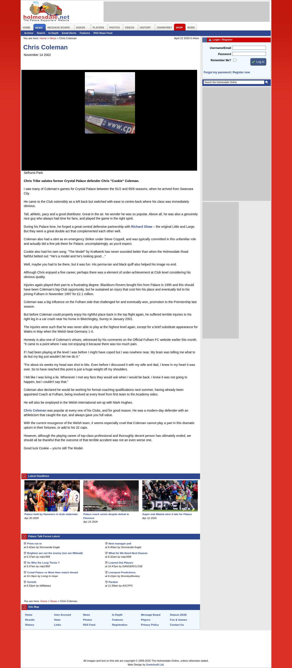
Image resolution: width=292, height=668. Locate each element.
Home (43, 38)
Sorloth (31, 582)
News (53, 38)
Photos (87, 619)
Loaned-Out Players (121, 562)
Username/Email (220, 48)
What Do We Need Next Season (128, 553)
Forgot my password (217, 72)
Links (57, 624)
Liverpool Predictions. (122, 572)
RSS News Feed (103, 33)
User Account (62, 614)
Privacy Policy (150, 624)
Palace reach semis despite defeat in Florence (111, 514)
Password (224, 54)
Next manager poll (120, 543)
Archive (28, 33)
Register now (241, 72)
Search (41, 33)
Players (145, 619)
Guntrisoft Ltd (155, 664)
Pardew (113, 582)
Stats (57, 619)
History (29, 624)
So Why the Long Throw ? (43, 562)
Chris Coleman (35, 410)
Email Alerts (69, 33)
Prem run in (34, 543)
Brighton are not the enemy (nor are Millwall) (55, 553)
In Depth (54, 33)
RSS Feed (89, 624)
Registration (119, 624)
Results (30, 619)
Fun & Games (178, 619)
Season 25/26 (178, 614)
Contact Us (177, 624)
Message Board (150, 614)
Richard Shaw (141, 226)
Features (85, 33)
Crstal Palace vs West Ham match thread (52, 572)
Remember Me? (221, 60)
